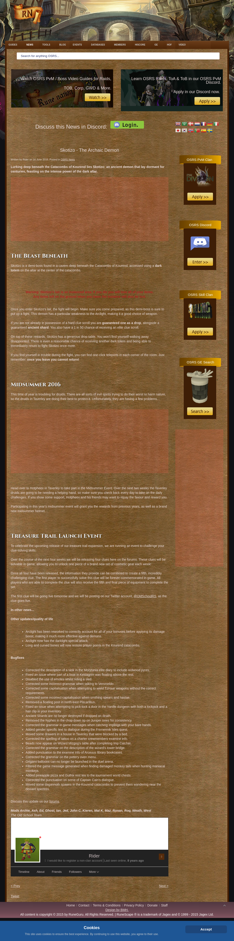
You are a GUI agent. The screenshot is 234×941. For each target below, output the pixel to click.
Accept (206, 929)
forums (54, 801)
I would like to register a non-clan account (74, 860)
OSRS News (68, 159)
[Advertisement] (89, 209)
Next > (163, 886)
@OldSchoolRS (145, 596)
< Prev (15, 886)
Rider (94, 855)
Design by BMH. (116, 910)
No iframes (199, 179)
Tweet (15, 896)
